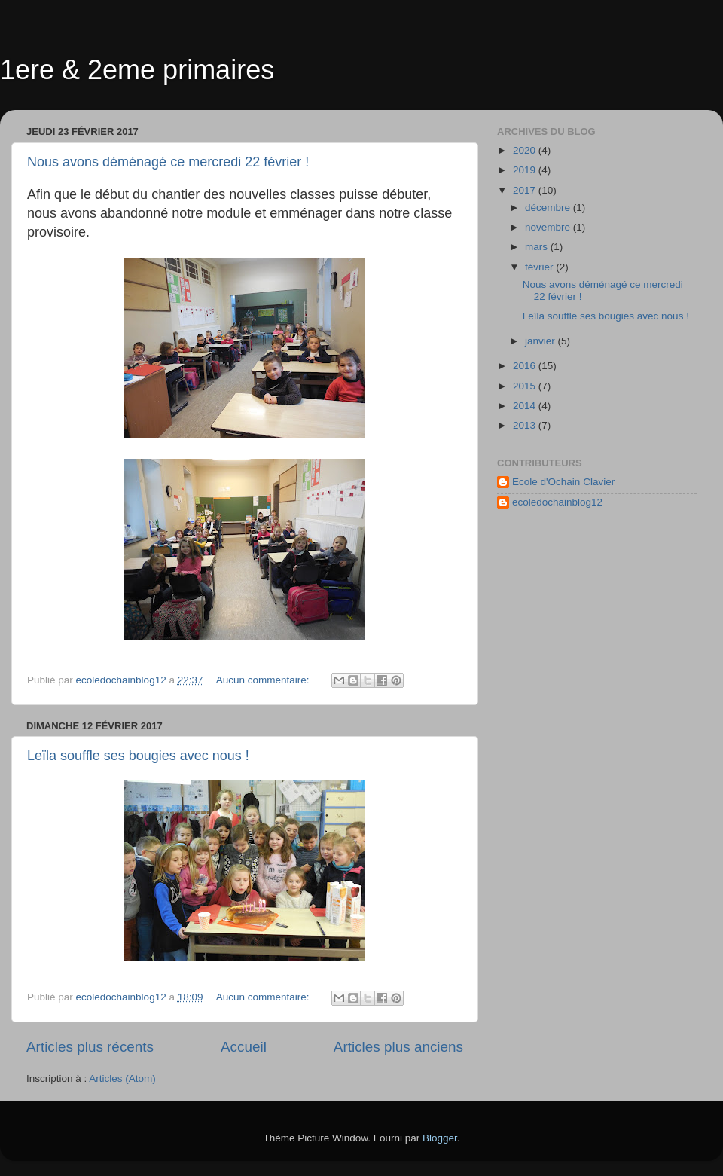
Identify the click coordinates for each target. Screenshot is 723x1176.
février (540, 267)
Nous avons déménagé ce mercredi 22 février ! (168, 162)
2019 (525, 170)
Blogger (440, 1138)
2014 (525, 405)
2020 (525, 150)
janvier (541, 341)
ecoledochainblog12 (557, 502)
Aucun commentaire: (264, 680)
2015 (525, 386)
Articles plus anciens (398, 1047)
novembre (549, 227)
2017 (525, 190)
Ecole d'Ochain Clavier (563, 481)
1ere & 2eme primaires (137, 69)
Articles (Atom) (122, 1078)
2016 (525, 365)
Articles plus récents (90, 1047)
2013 (525, 425)
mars (538, 246)
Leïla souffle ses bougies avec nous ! (138, 755)
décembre (549, 207)
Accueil (244, 1047)
